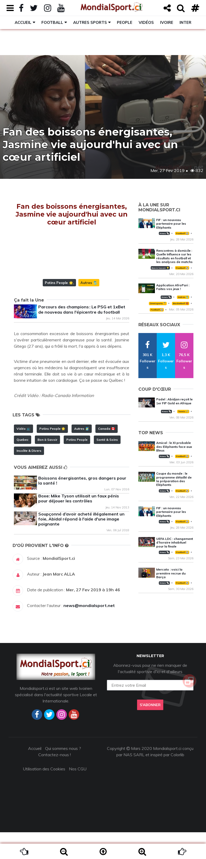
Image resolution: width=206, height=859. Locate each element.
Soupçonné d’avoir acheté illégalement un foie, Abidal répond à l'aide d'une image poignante (81, 545)
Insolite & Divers (29, 477)
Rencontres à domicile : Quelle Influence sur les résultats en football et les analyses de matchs (174, 256)
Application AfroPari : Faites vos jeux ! (172, 287)
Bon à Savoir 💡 (160, 268)
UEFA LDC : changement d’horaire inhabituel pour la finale (174, 542)
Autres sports (90, 22)
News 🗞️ (164, 233)
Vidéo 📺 (23, 455)
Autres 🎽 (88, 309)
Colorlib (177, 781)
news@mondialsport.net (89, 632)
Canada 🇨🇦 (106, 455)
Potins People (77, 466)
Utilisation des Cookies (44, 795)
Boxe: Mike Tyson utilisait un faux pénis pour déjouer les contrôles (78, 525)
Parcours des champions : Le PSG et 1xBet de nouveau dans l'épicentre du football (81, 336)
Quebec (23, 466)
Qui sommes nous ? (63, 775)
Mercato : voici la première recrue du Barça (171, 573)
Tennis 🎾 (183, 411)
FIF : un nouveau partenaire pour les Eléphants (171, 223)
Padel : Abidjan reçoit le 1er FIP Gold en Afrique (174, 401)
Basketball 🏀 (180, 303)
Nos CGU (77, 795)
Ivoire (166, 22)
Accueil (23, 22)
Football (52, 22)
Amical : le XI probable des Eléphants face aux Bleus (174, 446)
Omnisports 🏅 (158, 303)
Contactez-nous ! (54, 781)
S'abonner (150, 731)
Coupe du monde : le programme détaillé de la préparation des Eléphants (174, 479)
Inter (185, 22)
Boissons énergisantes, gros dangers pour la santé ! (82, 507)
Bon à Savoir (47, 466)
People (124, 22)
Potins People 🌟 (59, 309)
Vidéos (146, 22)
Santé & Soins (107, 466)
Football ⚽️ (182, 233)
